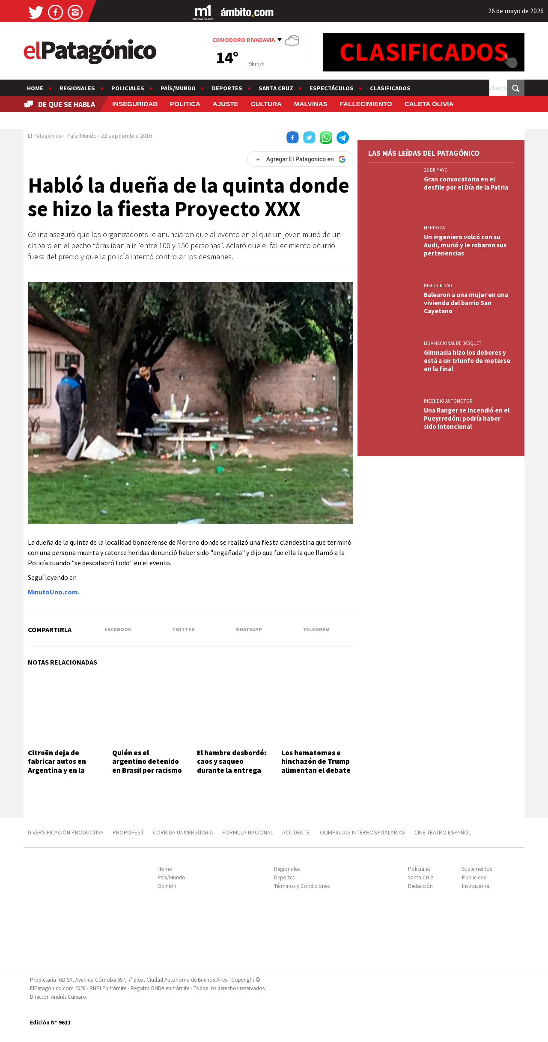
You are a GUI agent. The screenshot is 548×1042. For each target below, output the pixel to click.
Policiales (127, 88)
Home (35, 88)
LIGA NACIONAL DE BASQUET (453, 343)
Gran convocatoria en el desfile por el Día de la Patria (466, 183)
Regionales (77, 88)
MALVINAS (311, 103)
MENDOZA (434, 228)
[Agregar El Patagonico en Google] (300, 159)
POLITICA (185, 103)
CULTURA (266, 103)
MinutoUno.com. (54, 592)
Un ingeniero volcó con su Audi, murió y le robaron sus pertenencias (465, 245)
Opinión (167, 886)
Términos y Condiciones (302, 886)
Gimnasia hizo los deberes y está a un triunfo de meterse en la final (467, 360)
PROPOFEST (128, 832)
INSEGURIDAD (135, 103)
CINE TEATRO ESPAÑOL (442, 832)
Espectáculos (332, 88)
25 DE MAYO (436, 170)
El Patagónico (45, 136)
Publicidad (474, 877)
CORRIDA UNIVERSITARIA (183, 832)
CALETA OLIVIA (429, 103)
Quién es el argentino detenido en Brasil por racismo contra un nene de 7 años (147, 770)
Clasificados (390, 88)
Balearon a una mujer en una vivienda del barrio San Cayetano (466, 303)
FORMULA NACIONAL (247, 832)
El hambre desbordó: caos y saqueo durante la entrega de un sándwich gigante (231, 770)
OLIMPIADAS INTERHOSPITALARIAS (362, 832)
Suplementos (477, 869)
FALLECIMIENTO (366, 103)
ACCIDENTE (296, 832)
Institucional (476, 886)
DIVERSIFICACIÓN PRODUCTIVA (66, 832)
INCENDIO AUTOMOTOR (448, 401)
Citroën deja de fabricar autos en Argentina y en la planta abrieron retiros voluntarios (60, 770)
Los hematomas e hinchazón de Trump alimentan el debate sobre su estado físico (316, 770)
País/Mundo (178, 88)
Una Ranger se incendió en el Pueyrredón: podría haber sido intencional (466, 418)
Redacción (420, 886)
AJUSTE (225, 103)
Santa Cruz (276, 88)
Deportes (227, 88)
